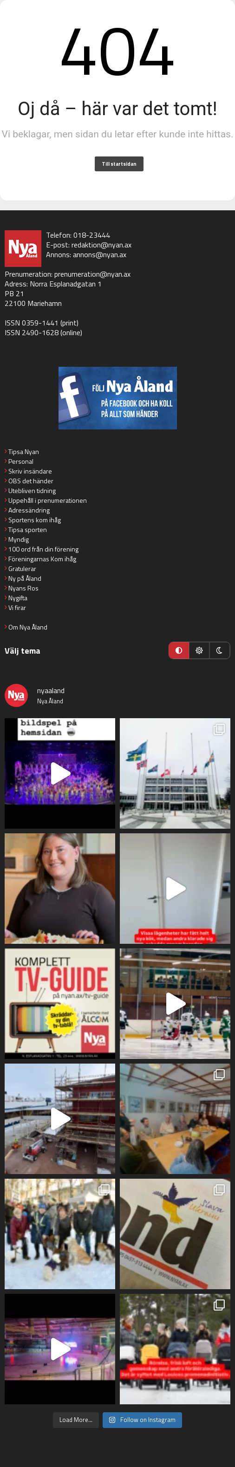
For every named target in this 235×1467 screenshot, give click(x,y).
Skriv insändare (30, 471)
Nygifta (17, 598)
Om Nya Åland (27, 627)
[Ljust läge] (199, 650)
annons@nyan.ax (99, 254)
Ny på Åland (24, 578)
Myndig (18, 539)
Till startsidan (119, 164)
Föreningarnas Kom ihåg (42, 559)
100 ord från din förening (43, 549)
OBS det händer (30, 481)
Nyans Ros (23, 588)
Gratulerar (22, 568)
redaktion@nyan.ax (101, 244)
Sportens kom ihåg (34, 520)
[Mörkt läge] (219, 650)
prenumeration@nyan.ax (92, 273)
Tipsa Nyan (23, 451)
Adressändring (29, 510)
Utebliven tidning (32, 490)
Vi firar (17, 607)
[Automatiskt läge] (179, 650)
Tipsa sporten (27, 529)
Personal (20, 461)
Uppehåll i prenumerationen (47, 500)
